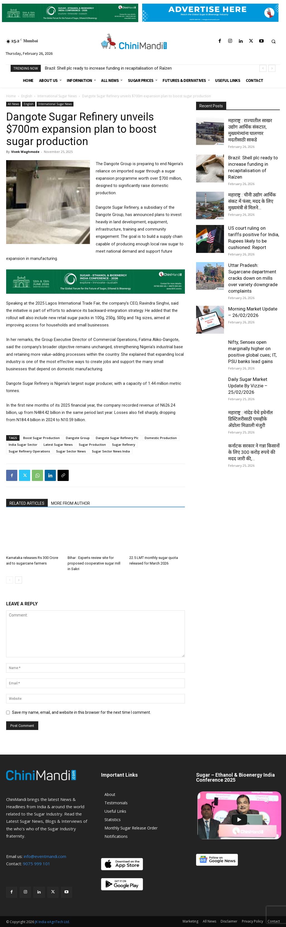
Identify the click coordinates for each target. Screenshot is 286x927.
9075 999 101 (36, 863)
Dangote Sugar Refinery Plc (117, 438)
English (26, 96)
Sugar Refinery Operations (29, 451)
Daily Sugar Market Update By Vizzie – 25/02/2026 (248, 385)
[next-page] (18, 580)
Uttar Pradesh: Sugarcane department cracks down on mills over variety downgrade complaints (253, 278)
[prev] (262, 68)
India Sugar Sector (23, 444)
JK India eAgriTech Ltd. (52, 921)
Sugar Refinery (123, 444)
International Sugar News (57, 96)
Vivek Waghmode (25, 152)
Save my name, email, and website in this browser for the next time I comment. (81, 712)
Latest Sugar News (58, 444)
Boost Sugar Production (41, 438)
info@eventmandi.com (45, 856)
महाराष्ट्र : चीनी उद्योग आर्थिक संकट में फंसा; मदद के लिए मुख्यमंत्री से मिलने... (252, 201)
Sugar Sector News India (111, 451)
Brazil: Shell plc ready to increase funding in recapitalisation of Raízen (108, 68)
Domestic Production (161, 438)
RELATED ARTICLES (26, 503)
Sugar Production (92, 444)
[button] (273, 41)
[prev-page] (9, 580)
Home (11, 96)
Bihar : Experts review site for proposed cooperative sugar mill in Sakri (94, 563)
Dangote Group (78, 438)
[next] (271, 68)
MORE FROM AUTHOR (70, 503)
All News (13, 104)
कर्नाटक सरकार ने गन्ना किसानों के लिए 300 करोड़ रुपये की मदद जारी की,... (254, 452)
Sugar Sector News (71, 451)
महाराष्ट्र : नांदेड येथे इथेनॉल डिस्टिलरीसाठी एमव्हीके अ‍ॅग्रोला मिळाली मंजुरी (250, 419)
